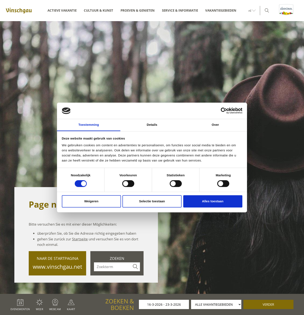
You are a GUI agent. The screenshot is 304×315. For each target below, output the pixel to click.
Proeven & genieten (138, 10)
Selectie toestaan (152, 201)
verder (268, 304)
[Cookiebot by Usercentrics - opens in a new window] (223, 111)
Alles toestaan (213, 201)
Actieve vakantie (62, 10)
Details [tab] (152, 124)
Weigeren (91, 201)
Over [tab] (215, 124)
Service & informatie (180, 10)
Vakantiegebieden (220, 10)
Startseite (80, 239)
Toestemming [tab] (88, 124)
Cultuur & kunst (98, 10)
